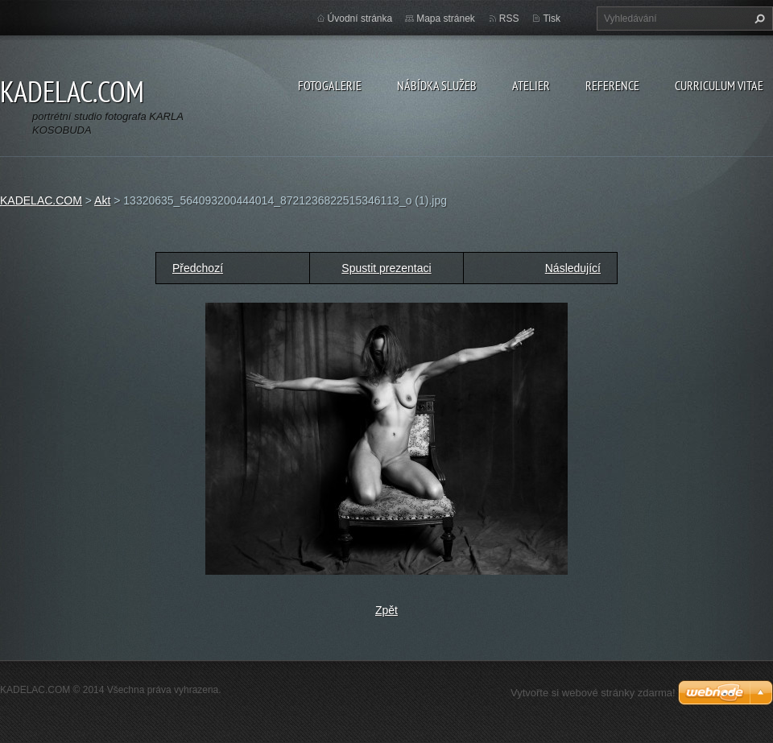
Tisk (551, 18)
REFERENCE (612, 85)
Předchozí (197, 268)
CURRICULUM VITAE (719, 85)
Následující (573, 268)
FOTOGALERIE (330, 85)
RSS (509, 18)
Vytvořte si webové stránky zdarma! (593, 693)
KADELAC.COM (41, 200)
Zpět (386, 610)
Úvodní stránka (360, 18)
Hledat (758, 18)
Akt (102, 200)
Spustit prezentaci (386, 268)
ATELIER (531, 85)
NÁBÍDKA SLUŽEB (437, 85)
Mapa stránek (445, 18)
